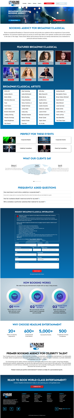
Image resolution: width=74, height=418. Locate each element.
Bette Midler (7, 97)
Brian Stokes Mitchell (62, 97)
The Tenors (7, 123)
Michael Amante (26, 114)
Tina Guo (24, 123)
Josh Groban (8, 109)
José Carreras (60, 106)
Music (30, 3)
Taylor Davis (42, 120)
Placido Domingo (9, 117)
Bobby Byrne (42, 97)
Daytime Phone (18, 247)
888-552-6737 (66, 408)
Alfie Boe (41, 91)
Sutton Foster (26, 120)
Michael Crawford (44, 114)
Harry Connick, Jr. (27, 103)
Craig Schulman (26, 100)
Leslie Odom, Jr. (60, 111)
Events (40, 3)
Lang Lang (24, 111)
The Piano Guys (60, 120)
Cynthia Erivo (42, 100)
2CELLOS (7, 91)
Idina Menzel (60, 103)
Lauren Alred (42, 111)
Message (17, 262)
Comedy (25, 3)
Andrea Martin (8, 94)
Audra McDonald (26, 94)
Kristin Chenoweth (9, 111)
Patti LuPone (60, 114)
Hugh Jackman (43, 103)
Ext (33, 247)
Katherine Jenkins (44, 109)
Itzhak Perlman (26, 106)
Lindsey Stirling (8, 114)
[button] (36, 181)
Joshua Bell (25, 109)
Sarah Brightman (9, 120)
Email (16, 252)
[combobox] (60, 3)
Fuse (5, 103)
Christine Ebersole (9, 100)
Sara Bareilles (60, 117)
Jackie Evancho (43, 106)
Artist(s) (17, 257)
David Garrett (60, 100)
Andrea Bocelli (60, 91)
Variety (35, 3)
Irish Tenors (7, 106)
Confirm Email (40, 252)
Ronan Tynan (42, 117)
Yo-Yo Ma (41, 123)
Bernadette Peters (61, 94)
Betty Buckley (25, 97)
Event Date (39, 257)
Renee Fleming (26, 117)
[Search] (66, 3)
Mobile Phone (44, 247)
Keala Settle (59, 109)
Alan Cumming (26, 91)
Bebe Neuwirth (43, 94)
